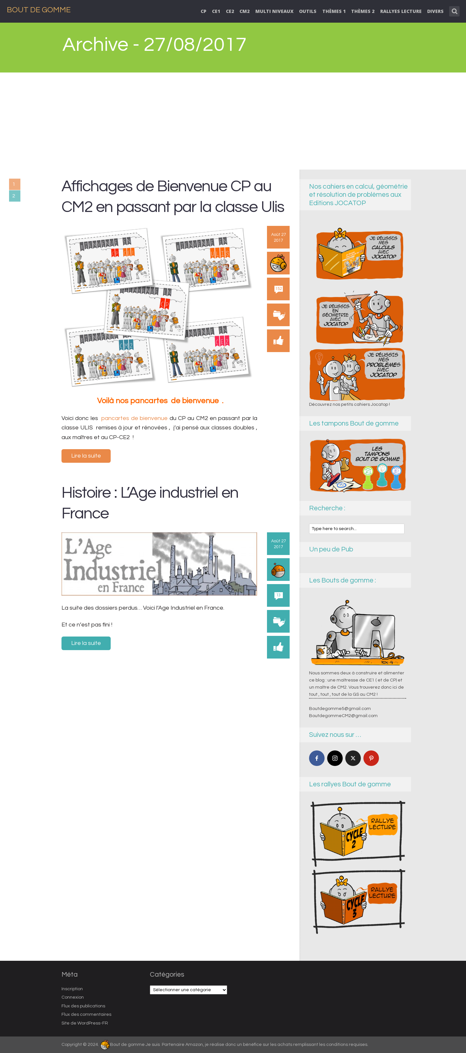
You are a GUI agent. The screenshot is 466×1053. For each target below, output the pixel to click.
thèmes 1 (334, 11)
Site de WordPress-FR (84, 1023)
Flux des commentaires (86, 1014)
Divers (435, 11)
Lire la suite (86, 456)
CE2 (230, 11)
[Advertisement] (233, 121)
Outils (307, 11)
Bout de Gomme (39, 10)
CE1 (216, 11)
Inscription (72, 989)
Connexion (72, 997)
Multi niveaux (274, 11)
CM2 (244, 11)
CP (203, 11)
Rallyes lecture (401, 11)
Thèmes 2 (362, 11)
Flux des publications (83, 1006)
